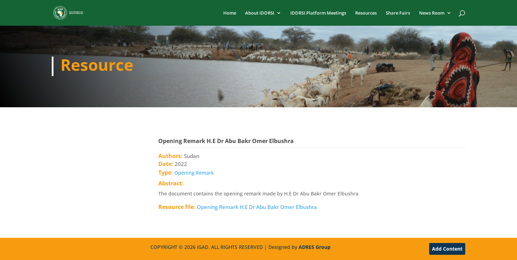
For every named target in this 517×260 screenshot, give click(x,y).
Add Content (447, 248)
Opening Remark (194, 172)
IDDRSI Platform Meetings (318, 13)
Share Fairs (398, 13)
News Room (431, 13)
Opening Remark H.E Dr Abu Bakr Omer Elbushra (257, 206)
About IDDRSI (259, 13)
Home (229, 13)
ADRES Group (315, 247)
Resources (366, 13)
